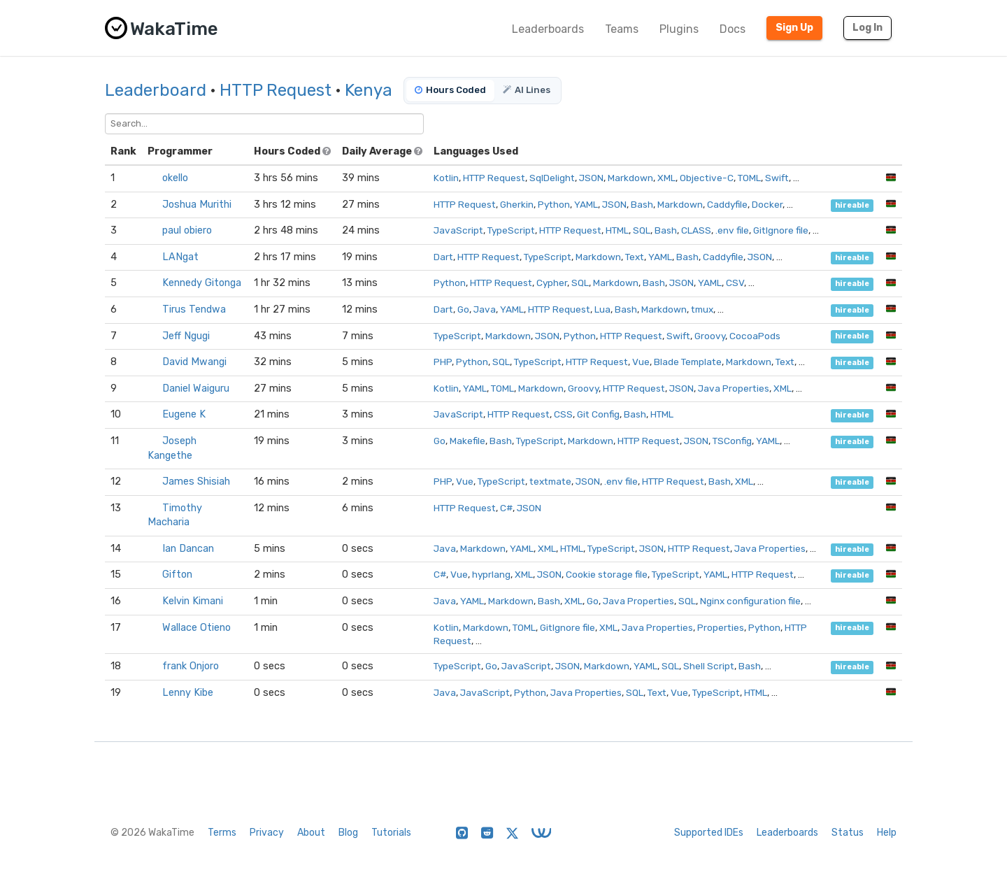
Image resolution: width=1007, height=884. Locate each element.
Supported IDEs (708, 833)
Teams (621, 29)
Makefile (467, 440)
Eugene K (184, 414)
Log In (867, 28)
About (311, 833)
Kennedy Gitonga (201, 283)
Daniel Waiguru (195, 388)
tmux (702, 309)
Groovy (709, 335)
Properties (720, 627)
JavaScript (458, 230)
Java (484, 309)
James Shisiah (196, 481)
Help (887, 833)
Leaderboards (548, 29)
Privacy (267, 833)
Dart (443, 256)
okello (175, 178)
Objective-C (707, 177)
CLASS (696, 230)
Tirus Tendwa (194, 309)
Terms (222, 833)
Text (634, 256)
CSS (563, 414)
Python (554, 204)
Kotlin (446, 177)
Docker (767, 204)
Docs (732, 29)
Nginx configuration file (750, 600)
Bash (642, 204)
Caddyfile (727, 204)
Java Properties (733, 388)
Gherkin (517, 204)
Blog (348, 833)
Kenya (368, 90)
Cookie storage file (607, 574)
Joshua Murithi (196, 205)
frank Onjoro (190, 666)
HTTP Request (275, 90)
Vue (641, 361)
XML (666, 177)
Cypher (551, 282)
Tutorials (391, 833)
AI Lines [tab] (526, 90)
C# (506, 507)
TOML (749, 177)
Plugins (679, 29)
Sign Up (794, 28)
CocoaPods (754, 335)
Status (847, 833)
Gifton (177, 574)
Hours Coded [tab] (450, 90)
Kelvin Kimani (192, 601)
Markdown (630, 177)
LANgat (180, 257)
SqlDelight (552, 177)
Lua (602, 309)
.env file (732, 230)
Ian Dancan (188, 549)
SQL (641, 230)
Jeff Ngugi (186, 336)
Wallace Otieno (196, 628)
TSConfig (732, 440)
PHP (443, 361)
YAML (586, 204)
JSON (591, 177)
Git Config (598, 414)
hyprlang (491, 574)
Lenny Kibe (187, 693)
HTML (617, 230)
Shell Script (708, 665)
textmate (550, 481)
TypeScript (511, 230)
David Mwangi (194, 362)
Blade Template (688, 361)
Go (463, 309)
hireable (852, 205)
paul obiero (187, 230)
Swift (777, 177)
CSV (735, 282)
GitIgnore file (780, 230)
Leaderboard (155, 90)
